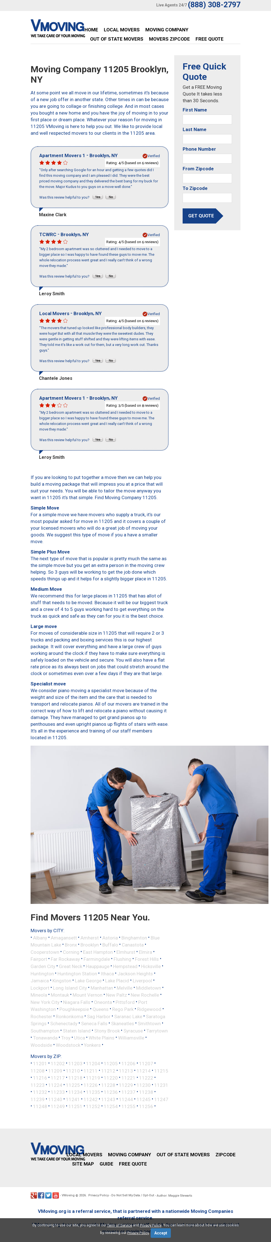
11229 (126, 1085)
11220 (111, 1078)
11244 (126, 1099)
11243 (108, 1099)
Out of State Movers (116, 39)
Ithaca (107, 973)
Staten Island (77, 1030)
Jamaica (40, 980)
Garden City (43, 966)
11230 (144, 1085)
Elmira (145, 952)
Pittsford (125, 1002)
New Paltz (116, 995)
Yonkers (92, 1045)
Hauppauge (97, 966)
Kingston (61, 980)
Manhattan (102, 987)
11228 (108, 1085)
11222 (146, 1078)
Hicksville (151, 966)
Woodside (41, 1045)
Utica (79, 1038)
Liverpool (142, 980)
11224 (55, 1085)
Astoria (110, 937)
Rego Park (123, 1009)
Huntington (42, 973)
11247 (161, 1099)
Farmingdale (97, 959)
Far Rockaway (65, 959)
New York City (45, 1002)
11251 (75, 1106)
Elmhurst (125, 952)
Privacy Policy (98, 1195)
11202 (58, 1063)
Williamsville (131, 1038)
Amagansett (64, 937)
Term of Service (119, 1225)
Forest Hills (147, 959)
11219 (93, 1078)
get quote (201, 215)
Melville (124, 987)
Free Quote (210, 39)
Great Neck (70, 966)
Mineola (39, 995)
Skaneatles (122, 1023)
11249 (58, 1106)
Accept (160, 1233)
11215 (161, 1070)
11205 (111, 1063)
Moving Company (166, 29)
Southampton (45, 1030)
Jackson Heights (135, 973)
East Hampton (98, 952)
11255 (128, 1106)
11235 (93, 1092)
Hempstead (125, 966)
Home (91, 29)
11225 (73, 1085)
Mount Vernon (87, 995)
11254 (111, 1106)
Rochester (41, 1016)
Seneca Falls (94, 1023)
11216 (40, 1078)
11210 (73, 1070)
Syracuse (133, 1030)
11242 (91, 1099)
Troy (65, 1038)
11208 (38, 1070)
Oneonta (103, 1002)
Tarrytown (157, 1030)
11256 (146, 1106)
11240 (55, 1099)
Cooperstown (45, 952)
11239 (38, 1099)
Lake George (88, 980)
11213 (126, 1070)
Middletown (148, 987)
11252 (93, 1106)
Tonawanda (45, 1038)
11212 (108, 1070)
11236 (111, 1092)
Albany (40, 937)
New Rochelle (145, 995)
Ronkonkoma (69, 1016)
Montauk (60, 995)
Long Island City (70, 987)
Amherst (90, 937)
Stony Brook (107, 1030)
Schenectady (63, 1023)
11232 (40, 1092)
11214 (144, 1070)
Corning (71, 952)
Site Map (83, 1164)
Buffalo (110, 945)
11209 (55, 1070)
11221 (128, 1078)
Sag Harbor (99, 1016)
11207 (146, 1063)
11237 (128, 1092)
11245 (144, 1099)
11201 (40, 1063)
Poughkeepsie (74, 1009)
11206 (128, 1063)
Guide (106, 1164)
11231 (161, 1085)
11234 (75, 1092)
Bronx (71, 945)
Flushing (122, 959)
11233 (58, 1092)
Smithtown (149, 1023)
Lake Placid (117, 980)
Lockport (40, 987)
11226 (91, 1085)
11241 (73, 1099)
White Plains (101, 1038)
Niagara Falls (76, 1002)
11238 (146, 1092)
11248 (40, 1106)
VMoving (68, 1195)
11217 (58, 1078)
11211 (91, 1070)
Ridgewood (149, 1009)
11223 (38, 1085)
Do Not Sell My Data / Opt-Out (132, 1195)
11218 (75, 1078)
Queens (101, 1009)
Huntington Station (77, 973)
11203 (75, 1063)
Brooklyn (90, 945)
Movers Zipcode (169, 39)
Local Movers (122, 29)
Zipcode (225, 1154)
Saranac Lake (128, 1016)
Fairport (39, 959)
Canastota (133, 945)
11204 (93, 1063)
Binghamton (134, 937)
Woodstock (68, 1045)
